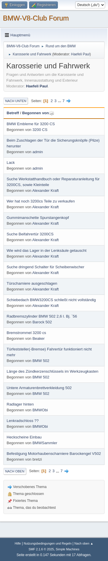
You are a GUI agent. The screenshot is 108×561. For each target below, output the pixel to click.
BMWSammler (45, 443)
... (60, 101)
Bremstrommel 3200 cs (26, 333)
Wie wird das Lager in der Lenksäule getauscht (46, 250)
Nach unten (15, 101)
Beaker (39, 338)
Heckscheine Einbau (24, 437)
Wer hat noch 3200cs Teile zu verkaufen (41, 201)
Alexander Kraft (45, 190)
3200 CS (40, 129)
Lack (11, 162)
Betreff (13, 113)
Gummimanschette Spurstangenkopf (38, 217)
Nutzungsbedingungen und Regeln (47, 543)
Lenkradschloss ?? (23, 421)
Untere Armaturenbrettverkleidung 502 (39, 388)
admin (38, 152)
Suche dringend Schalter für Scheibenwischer (45, 267)
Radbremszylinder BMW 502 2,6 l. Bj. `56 (42, 316)
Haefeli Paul (80, 54)
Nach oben (14, 471)
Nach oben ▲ (83, 543)
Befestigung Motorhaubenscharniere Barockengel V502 (54, 453)
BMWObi (40, 410)
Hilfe (18, 543)
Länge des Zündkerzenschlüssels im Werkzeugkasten (52, 371)
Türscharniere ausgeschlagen (32, 283)
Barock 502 (42, 322)
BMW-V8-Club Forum (36, 18)
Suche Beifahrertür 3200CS (30, 234)
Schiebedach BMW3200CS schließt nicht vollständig (51, 300)
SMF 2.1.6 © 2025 (41, 549)
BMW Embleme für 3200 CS (31, 124)
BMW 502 (41, 361)
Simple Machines (67, 549)
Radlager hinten (20, 404)
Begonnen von (38, 113)
